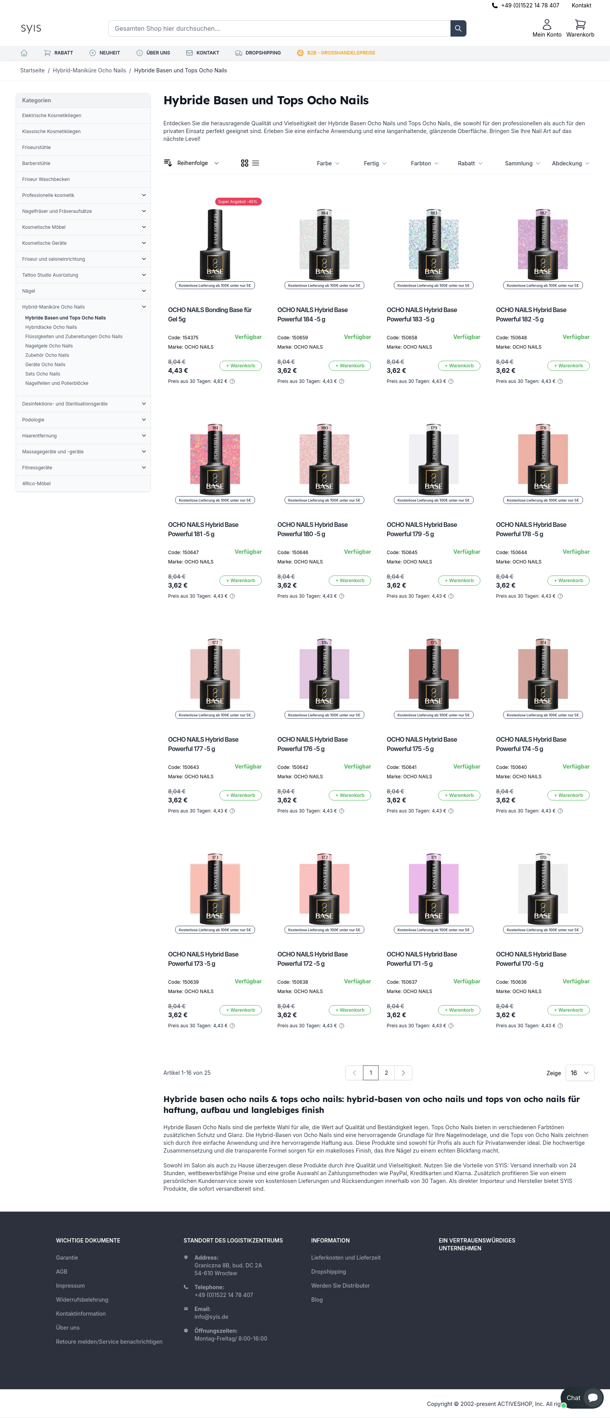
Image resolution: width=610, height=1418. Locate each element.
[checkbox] (244, 163)
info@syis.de (211, 1316)
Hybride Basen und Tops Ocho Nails (180, 70)
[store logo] (49, 28)
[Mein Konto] (547, 28)
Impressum (70, 1285)
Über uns (68, 1327)
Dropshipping (328, 1271)
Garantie (67, 1257)
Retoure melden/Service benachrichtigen (109, 1341)
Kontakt (581, 5)
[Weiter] (403, 1072)
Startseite (32, 70)
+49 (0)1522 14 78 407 (530, 5)
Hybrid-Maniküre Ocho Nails (89, 70)
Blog (317, 1299)
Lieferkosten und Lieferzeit (346, 1257)
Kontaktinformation (81, 1313)
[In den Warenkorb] (240, 366)
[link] (354, 1072)
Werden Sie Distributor (340, 1285)
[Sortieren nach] (198, 163)
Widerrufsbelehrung (82, 1299)
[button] (582, 1398)
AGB (61, 1271)
